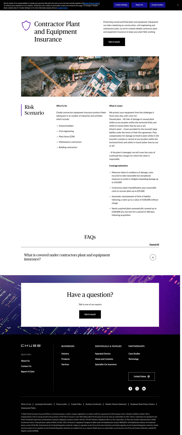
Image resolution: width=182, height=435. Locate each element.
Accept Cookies (157, 5)
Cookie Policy (76, 404)
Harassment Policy (28, 408)
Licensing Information (43, 404)
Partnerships (136, 346)
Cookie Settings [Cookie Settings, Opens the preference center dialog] (121, 5)
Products (65, 359)
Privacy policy (61, 404)
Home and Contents (104, 359)
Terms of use (26, 404)
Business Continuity (93, 404)
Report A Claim (27, 372)
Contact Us (26, 366)
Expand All (154, 245)
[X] (137, 388)
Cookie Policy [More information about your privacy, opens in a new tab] (63, 8)
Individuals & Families (108, 346)
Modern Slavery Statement (115, 404)
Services (65, 364)
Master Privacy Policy (91, 3)
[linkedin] (144, 388)
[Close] (178, 5)
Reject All (139, 5)
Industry (65, 354)
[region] (91, 5)
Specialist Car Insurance (105, 364)
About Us (25, 361)
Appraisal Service (102, 354)
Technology (133, 359)
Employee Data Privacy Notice (143, 404)
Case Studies (134, 354)
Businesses (67, 346)
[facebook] (130, 388)
